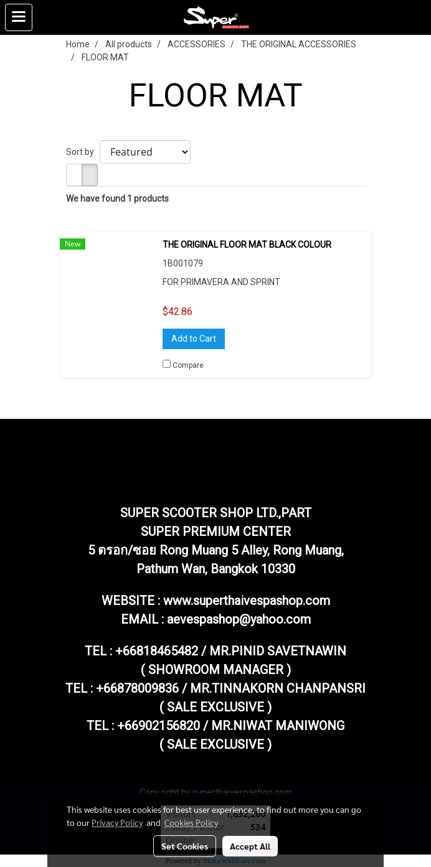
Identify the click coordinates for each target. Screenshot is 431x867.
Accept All (250, 845)
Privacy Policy (117, 822)
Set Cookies (184, 845)
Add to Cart (193, 339)
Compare (188, 365)
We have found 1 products (117, 199)
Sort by (83, 152)
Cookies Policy (191, 822)
